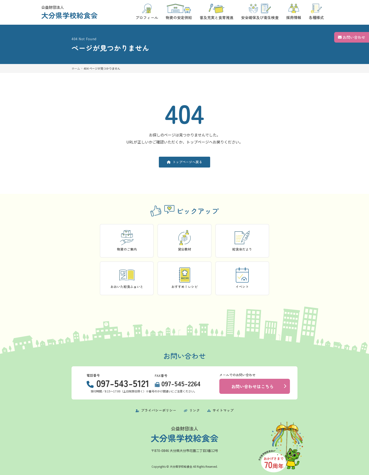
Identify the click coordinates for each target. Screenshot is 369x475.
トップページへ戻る (184, 162)
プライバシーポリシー (156, 410)
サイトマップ (220, 410)
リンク (192, 410)
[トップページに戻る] (69, 12)
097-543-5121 (122, 383)
